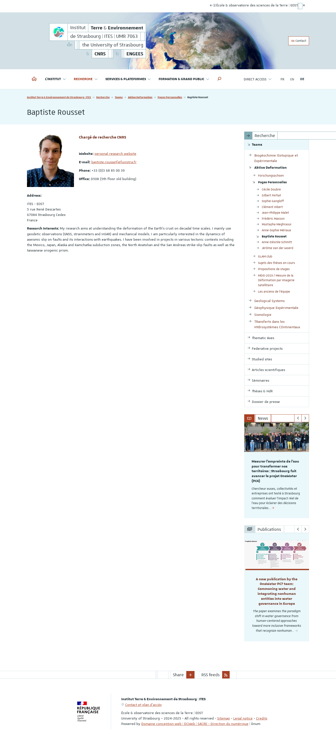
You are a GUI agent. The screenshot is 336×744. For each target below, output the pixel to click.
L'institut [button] (55, 79)
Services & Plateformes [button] (128, 79)
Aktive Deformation (140, 97)
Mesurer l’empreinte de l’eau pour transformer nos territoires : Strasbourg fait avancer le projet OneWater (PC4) (275, 471)
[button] (219, 79)
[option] (276, 470)
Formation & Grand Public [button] (184, 79)
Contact (298, 41)
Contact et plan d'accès (143, 704)
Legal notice (243, 718)
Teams (119, 97)
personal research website (115, 153)
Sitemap (223, 718)
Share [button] (178, 674)
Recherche (103, 97)
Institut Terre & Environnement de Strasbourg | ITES (59, 97)
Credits (261, 718)
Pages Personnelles (170, 97)
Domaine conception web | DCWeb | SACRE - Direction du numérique (194, 723)
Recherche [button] (86, 79)
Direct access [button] (258, 79)
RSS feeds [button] (210, 674)
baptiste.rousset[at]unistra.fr (114, 162)
